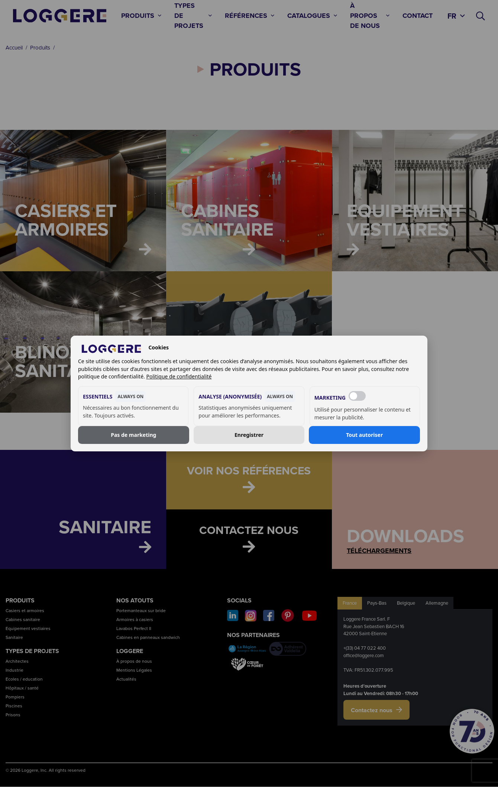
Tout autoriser (364, 434)
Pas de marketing (133, 434)
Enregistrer (249, 434)
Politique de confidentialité (178, 376)
